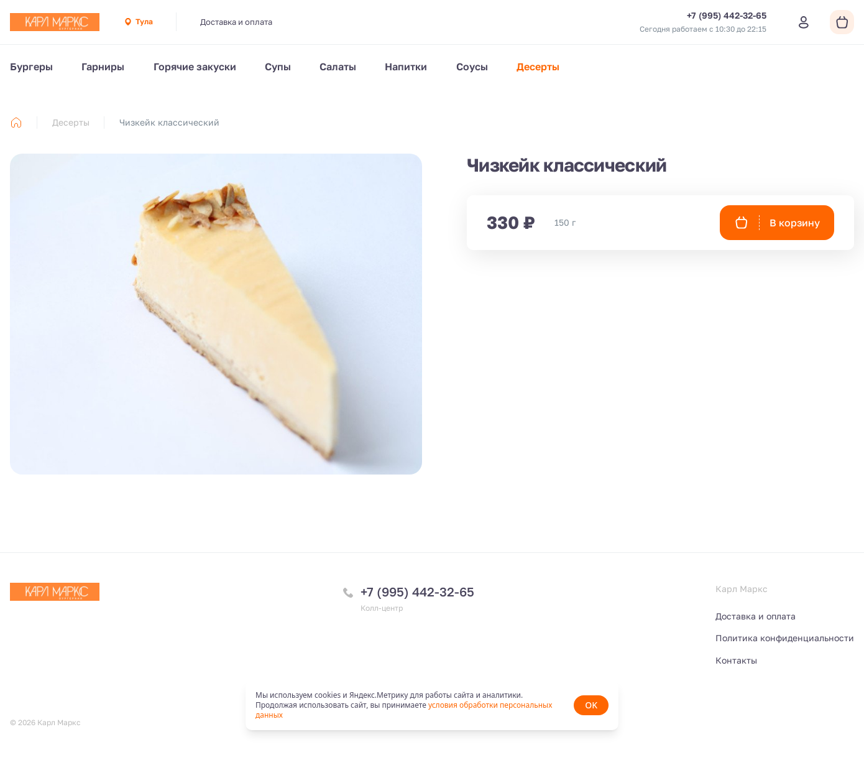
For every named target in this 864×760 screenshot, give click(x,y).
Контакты (736, 660)
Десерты (538, 66)
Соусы (472, 66)
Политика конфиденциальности (784, 638)
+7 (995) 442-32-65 (417, 591)
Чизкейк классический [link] (169, 122)
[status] (432, 705)
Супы (278, 66)
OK (591, 705)
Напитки (406, 66)
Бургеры (31, 66)
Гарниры (102, 66)
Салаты (337, 66)
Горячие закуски (195, 66)
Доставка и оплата (236, 22)
